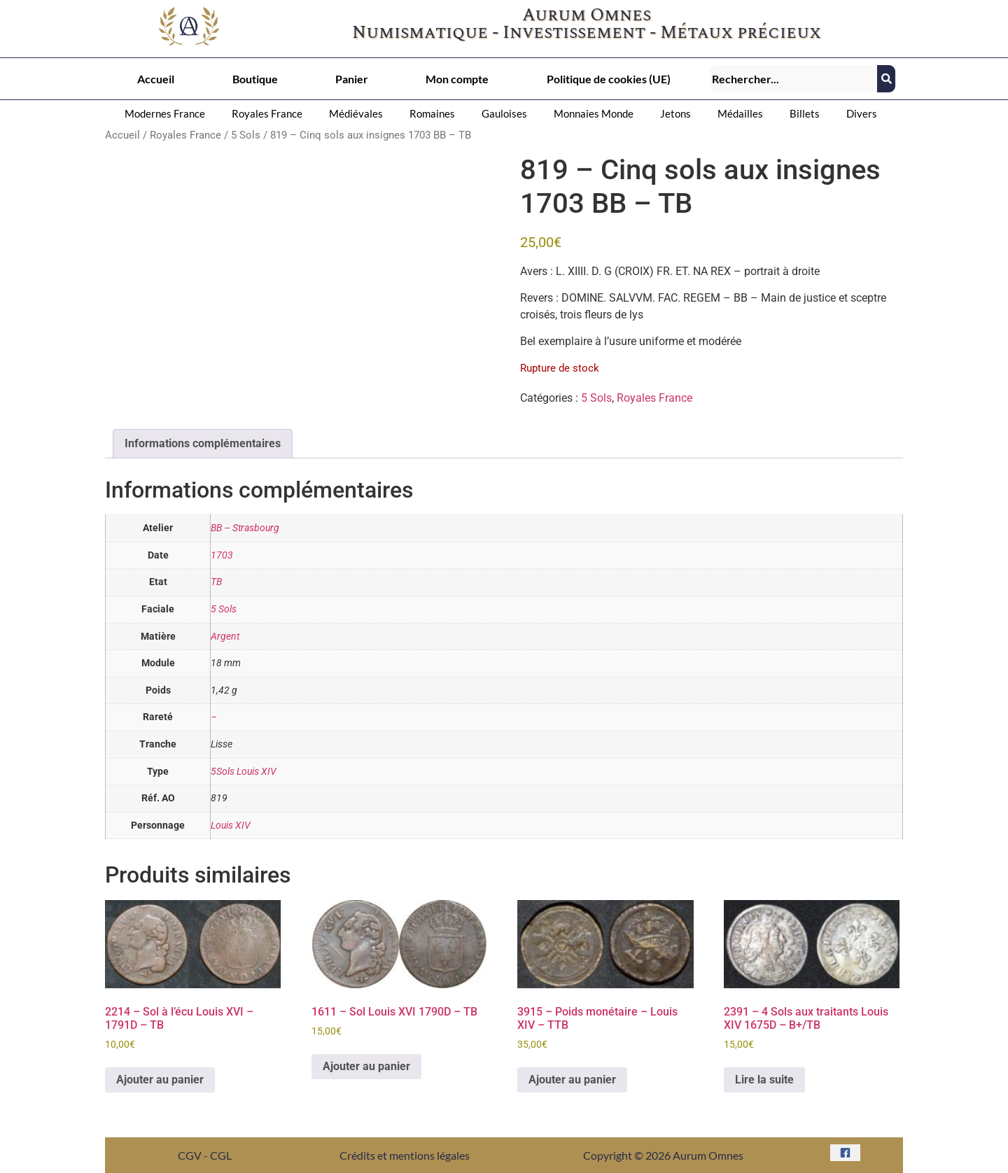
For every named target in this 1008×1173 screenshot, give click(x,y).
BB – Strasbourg (245, 528)
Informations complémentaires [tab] (203, 443)
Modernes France (165, 113)
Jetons (675, 113)
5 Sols (245, 135)
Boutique (255, 78)
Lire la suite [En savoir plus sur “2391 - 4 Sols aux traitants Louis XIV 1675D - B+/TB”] (764, 1079)
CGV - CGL (205, 1155)
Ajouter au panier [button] (160, 1079)
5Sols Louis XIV (243, 772)
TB (216, 582)
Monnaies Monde (594, 113)
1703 (222, 555)
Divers (861, 113)
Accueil (155, 78)
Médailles (740, 113)
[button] (168, 113)
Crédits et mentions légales (405, 1155)
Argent (225, 636)
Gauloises (504, 113)
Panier (351, 78)
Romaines (432, 113)
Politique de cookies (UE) (609, 78)
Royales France (267, 113)
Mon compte (457, 78)
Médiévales (356, 113)
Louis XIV (231, 825)
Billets (805, 113)
